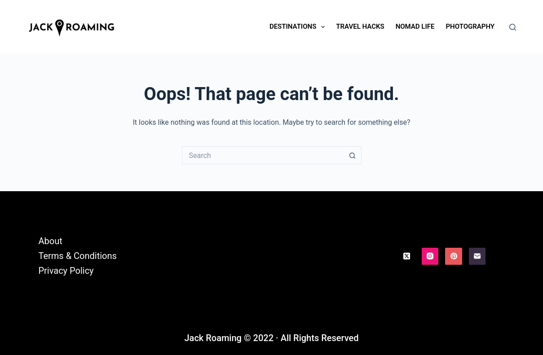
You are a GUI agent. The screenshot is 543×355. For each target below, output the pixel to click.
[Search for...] (263, 155)
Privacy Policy (65, 270)
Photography (470, 26)
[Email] (477, 256)
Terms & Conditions (77, 255)
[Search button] (353, 155)
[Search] (512, 27)
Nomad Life (415, 26)
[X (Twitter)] (406, 256)
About (50, 241)
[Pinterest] (453, 256)
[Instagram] (430, 256)
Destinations (298, 27)
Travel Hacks (360, 26)
